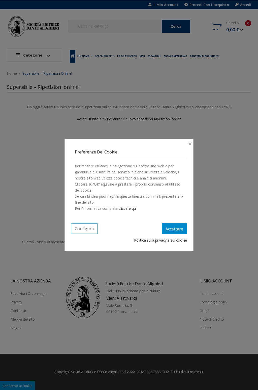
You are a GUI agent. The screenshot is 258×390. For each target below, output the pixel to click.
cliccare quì (128, 208)
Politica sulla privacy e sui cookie (160, 240)
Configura (84, 228)
